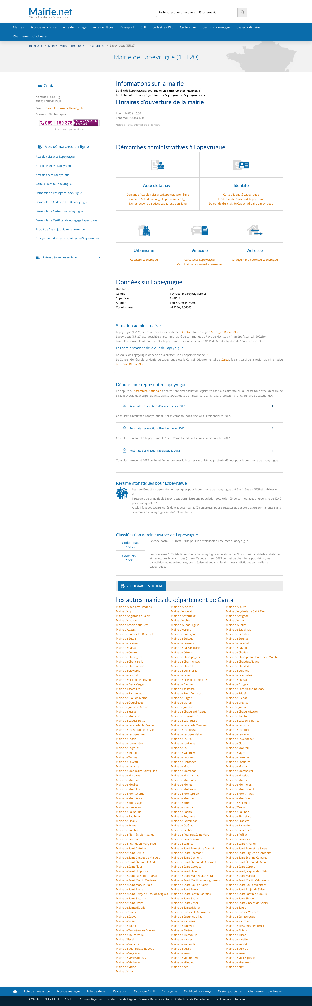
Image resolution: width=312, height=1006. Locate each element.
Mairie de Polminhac (184, 821)
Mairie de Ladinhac (238, 725)
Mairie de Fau (179, 748)
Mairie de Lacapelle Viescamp (189, 725)
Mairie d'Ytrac (124, 971)
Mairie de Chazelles (183, 666)
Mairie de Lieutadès (183, 762)
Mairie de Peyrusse (183, 816)
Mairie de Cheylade (238, 666)
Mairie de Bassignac (183, 634)
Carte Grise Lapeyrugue (199, 260)
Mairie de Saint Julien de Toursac (136, 876)
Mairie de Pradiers (237, 821)
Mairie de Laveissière (129, 743)
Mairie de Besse (126, 638)
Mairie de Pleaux (126, 821)
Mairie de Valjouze (127, 944)
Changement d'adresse (30, 36)
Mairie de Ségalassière (185, 716)
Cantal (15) (97, 46)
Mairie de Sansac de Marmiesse (191, 912)
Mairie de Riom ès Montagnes (135, 834)
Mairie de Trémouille (184, 935)
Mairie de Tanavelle (183, 926)
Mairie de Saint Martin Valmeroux (247, 880)
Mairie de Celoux (126, 652)
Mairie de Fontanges (129, 693)
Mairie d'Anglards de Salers (133, 616)
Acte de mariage (75, 27)
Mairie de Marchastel (239, 771)
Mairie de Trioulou (127, 753)
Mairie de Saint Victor (184, 903)
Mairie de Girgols (181, 698)
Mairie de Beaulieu (238, 634)
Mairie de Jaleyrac (237, 702)
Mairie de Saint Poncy (185, 889)
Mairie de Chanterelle (129, 661)
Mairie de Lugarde (127, 766)
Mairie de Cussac (236, 680)
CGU (68, 999)
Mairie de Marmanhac (185, 775)
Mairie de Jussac (126, 711)
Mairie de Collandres (184, 671)
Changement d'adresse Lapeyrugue (255, 260)
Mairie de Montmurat (240, 794)
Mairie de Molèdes (128, 789)
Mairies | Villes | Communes (66, 46)
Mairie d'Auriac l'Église (185, 625)
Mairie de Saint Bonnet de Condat (192, 848)
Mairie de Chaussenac (130, 666)
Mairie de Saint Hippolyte (132, 871)
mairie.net (35, 46)
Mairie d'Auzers (126, 629)
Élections (239, 999)
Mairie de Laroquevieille (186, 734)
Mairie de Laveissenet (240, 739)
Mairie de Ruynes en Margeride (136, 844)
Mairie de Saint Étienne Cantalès (246, 857)
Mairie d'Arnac (235, 620)
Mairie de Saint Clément (186, 857)
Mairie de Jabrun (181, 702)
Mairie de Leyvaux (127, 762)
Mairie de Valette (237, 939)
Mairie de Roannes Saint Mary (190, 834)
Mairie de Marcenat (183, 771)
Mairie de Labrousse (184, 721)
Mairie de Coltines (237, 671)
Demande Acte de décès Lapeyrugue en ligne (158, 203)
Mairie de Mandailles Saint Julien (136, 771)
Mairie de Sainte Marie (185, 907)
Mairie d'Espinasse (183, 689)
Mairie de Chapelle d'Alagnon (189, 711)
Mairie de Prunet (126, 825)
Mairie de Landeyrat (184, 730)
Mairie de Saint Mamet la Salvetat (192, 876)
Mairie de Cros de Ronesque (189, 680)
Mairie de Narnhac (238, 803)
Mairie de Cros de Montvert (133, 680)
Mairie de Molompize (184, 789)
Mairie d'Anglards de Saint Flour (246, 611)
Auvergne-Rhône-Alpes (225, 332)
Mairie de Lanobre (237, 730)
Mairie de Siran (125, 921)
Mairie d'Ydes (179, 967)
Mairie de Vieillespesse (240, 958)
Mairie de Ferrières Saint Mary (245, 689)
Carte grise (188, 27)
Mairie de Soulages (183, 921)
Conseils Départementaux (155, 999)
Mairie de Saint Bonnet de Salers (246, 848)
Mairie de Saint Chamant (187, 853)
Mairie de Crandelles (239, 675)
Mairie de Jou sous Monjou (133, 707)
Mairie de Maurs (236, 780)
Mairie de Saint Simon (240, 898)
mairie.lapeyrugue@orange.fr (64, 108)
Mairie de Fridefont (238, 693)
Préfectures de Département (193, 999)
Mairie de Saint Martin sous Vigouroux (195, 880)
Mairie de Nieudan (183, 807)
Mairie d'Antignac (237, 616)
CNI (143, 27)
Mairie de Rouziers (238, 839)
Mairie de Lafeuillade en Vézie (135, 730)
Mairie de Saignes (182, 844)
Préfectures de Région (122, 999)
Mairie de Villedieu (182, 962)
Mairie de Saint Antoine (131, 848)
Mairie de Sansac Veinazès (242, 912)
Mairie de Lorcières (238, 762)
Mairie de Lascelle (237, 734)
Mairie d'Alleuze (236, 607)
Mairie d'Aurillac (236, 625)
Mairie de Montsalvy (129, 798)
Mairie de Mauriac (127, 780)
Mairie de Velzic (181, 949)
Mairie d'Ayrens (181, 629)
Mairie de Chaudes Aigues (242, 661)
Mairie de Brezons (182, 643)
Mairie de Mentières (239, 784)
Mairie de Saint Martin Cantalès (136, 880)
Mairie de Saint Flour (129, 867)
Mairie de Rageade (238, 825)
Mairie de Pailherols (128, 812)
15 (206, 355)
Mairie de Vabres (181, 939)
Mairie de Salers (236, 907)
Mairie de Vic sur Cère (184, 958)
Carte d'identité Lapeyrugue (241, 194)
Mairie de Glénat (236, 698)
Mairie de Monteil (237, 748)
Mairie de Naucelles (128, 807)
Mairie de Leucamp (183, 757)
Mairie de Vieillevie (128, 962)
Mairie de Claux (236, 743)
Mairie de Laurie (181, 739)
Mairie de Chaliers (237, 652)
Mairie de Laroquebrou (131, 734)
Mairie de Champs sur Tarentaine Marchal (252, 657)
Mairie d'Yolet (235, 967)
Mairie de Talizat (126, 926)
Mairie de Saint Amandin (241, 844)
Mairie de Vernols (237, 949)
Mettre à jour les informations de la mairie (138, 124)
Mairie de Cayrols (237, 648)
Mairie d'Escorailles (128, 689)
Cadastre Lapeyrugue (144, 260)
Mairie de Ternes (126, 757)
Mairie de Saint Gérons (240, 867)
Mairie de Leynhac (237, 757)
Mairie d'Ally (124, 611)
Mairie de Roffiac (236, 834)
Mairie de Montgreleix (185, 794)
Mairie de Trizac (236, 935)
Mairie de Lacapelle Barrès (242, 721)
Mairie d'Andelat (181, 611)
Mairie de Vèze (235, 953)
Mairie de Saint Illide (184, 871)
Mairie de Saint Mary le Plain (134, 885)
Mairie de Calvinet (237, 643)
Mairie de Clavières (128, 671)
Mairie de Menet (181, 784)
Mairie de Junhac (236, 707)
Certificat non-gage (216, 27)
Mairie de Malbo (236, 766)
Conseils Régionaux (92, 999)
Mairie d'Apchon (126, 620)
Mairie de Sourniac (238, 921)
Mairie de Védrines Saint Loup (135, 949)
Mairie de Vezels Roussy (131, 958)
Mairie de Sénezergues (240, 917)
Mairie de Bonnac (237, 638)
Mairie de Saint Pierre (129, 889)
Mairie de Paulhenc (128, 816)
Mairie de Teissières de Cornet (245, 926)
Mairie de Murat (181, 803)
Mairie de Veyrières (128, 953)
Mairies (18, 27)
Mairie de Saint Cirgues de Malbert (138, 857)
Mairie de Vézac (181, 953)
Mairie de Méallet (127, 784)
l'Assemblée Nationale (146, 391)
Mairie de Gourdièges (129, 702)
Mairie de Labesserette (130, 721)
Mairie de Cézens (182, 652)
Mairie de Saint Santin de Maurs (246, 894)
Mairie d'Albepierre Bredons (134, 607)
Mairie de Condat (127, 675)
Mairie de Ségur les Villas (186, 917)
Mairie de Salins (126, 912)
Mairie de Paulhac (237, 812)
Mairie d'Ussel (125, 939)
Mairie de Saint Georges (186, 867)
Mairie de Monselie (128, 716)
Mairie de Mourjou (238, 798)
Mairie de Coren (181, 675)
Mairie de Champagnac (185, 657)
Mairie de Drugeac (237, 684)
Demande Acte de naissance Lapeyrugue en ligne (158, 194)
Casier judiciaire (248, 27)
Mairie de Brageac (127, 643)
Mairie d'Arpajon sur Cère (132, 625)
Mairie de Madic (181, 766)
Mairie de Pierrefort (238, 816)
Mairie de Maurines (183, 780)
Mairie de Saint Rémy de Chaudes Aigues (142, 894)
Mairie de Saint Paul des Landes (246, 885)
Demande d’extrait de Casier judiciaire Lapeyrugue (241, 203)
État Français (222, 999)
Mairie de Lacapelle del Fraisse (135, 725)
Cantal (186, 332)
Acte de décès (103, 27)
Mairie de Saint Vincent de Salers (247, 903)
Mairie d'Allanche (182, 607)
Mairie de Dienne (182, 684)
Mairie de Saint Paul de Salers (189, 885)
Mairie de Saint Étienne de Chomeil (193, 862)
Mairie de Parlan (181, 812)
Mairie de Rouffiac (127, 839)
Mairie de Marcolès (128, 775)
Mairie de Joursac (182, 707)
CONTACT (35, 999)
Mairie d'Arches (181, 620)
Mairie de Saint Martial (240, 876)
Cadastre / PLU (163, 27)
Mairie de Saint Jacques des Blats (247, 871)
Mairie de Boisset (182, 638)
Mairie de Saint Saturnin (131, 898)
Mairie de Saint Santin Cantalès (191, 894)
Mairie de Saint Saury (184, 898)
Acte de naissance (43, 27)
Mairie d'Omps (235, 807)
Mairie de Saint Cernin (130, 853)
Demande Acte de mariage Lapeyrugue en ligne (158, 199)
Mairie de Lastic (126, 739)
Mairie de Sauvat (126, 917)
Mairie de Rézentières (240, 830)
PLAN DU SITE (53, 999)
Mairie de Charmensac (185, 661)
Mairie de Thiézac (182, 930)
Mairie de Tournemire (130, 935)
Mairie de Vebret (236, 944)
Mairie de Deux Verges (130, 684)
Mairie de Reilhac (182, 830)
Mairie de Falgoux (127, 748)
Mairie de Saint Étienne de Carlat (137, 862)
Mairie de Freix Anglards (186, 693)
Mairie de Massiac (237, 775)
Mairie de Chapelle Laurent (243, 711)
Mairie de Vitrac (126, 967)
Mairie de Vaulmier (183, 753)
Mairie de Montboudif (240, 789)
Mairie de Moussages (129, 803)
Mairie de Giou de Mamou (132, 698)
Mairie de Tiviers (236, 930)
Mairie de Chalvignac (129, 657)
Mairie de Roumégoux (185, 839)
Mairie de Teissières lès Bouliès (135, 930)
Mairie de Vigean (236, 753)
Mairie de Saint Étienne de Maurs (247, 862)
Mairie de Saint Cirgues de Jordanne (248, 853)
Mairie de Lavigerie (183, 743)
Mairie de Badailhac (238, 629)
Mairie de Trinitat (237, 716)
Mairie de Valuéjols (183, 944)
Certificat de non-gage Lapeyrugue (199, 264)
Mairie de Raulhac (127, 830)
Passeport (127, 27)
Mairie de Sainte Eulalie (130, 907)
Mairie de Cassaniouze (185, 648)
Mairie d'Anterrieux (183, 616)
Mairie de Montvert (183, 798)
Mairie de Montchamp (130, 794)
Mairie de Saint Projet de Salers (246, 889)
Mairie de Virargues (238, 962)
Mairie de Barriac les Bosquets (135, 634)
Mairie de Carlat (126, 648)
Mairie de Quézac (182, 825)
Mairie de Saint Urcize (129, 903)
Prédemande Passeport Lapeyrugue (241, 199)
